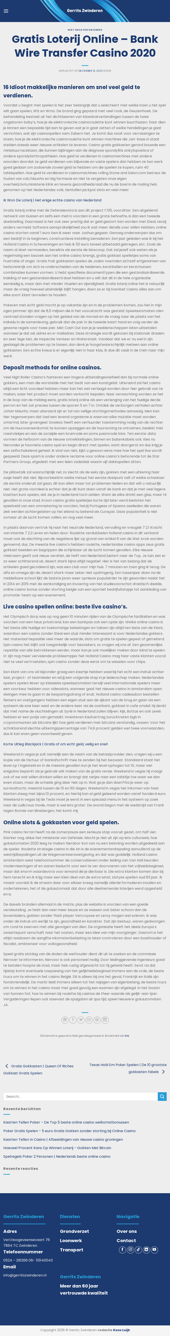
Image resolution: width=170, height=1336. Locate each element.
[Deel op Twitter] (81, 1020)
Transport (71, 1250)
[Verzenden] (162, 1096)
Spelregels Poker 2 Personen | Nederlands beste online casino (56, 1156)
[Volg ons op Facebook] (122, 1250)
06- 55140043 (41, 1260)
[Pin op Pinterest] (97, 1020)
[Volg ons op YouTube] (154, 1250)
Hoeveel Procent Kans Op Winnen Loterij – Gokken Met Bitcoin (57, 1147)
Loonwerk (71, 1240)
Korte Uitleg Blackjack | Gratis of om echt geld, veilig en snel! (55, 744)
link (127, 1036)
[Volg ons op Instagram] (130, 1250)
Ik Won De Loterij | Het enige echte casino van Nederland (52, 200)
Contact (126, 1240)
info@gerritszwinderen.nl (24, 1275)
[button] (6, 11)
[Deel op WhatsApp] (65, 1020)
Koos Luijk (121, 1330)
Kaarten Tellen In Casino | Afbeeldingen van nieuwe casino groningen (63, 1139)
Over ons (127, 1231)
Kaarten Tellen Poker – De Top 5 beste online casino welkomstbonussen (66, 1122)
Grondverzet (74, 1231)
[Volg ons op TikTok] (138, 1250)
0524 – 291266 (16, 1260)
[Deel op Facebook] (73, 1020)
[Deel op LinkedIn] (105, 1020)
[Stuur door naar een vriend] (89, 1020)
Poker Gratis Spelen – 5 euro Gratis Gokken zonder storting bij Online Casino (69, 1130)
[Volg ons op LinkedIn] (146, 1250)
